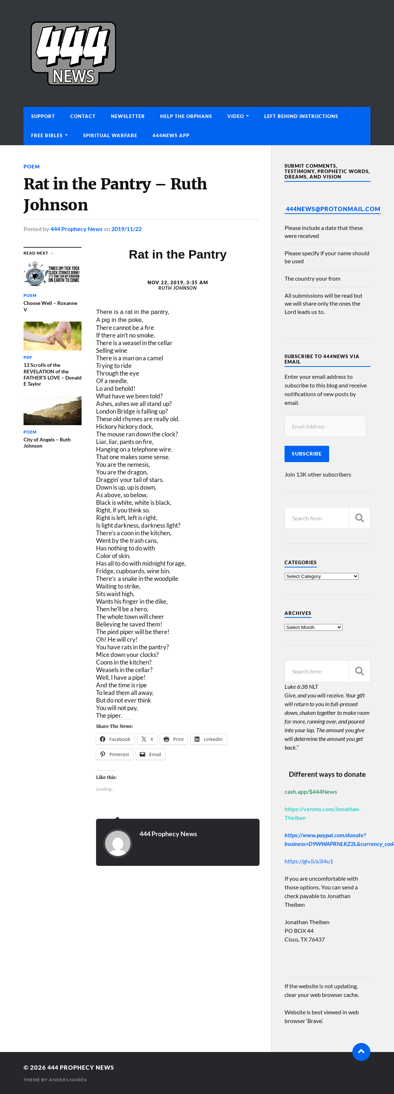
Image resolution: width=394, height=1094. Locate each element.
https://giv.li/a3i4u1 (309, 861)
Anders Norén (68, 1079)
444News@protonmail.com (333, 208)
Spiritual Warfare (110, 135)
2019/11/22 (126, 228)
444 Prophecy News (76, 228)
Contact (83, 116)
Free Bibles (47, 135)
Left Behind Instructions (301, 116)
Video (235, 116)
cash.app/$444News (311, 791)
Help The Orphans (186, 116)
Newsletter (128, 116)
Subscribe (307, 454)
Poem (32, 166)
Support (43, 116)
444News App (171, 135)
